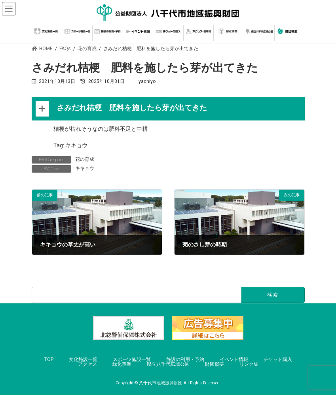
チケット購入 (278, 359)
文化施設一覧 (83, 359)
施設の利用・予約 (185, 359)
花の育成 (84, 159)
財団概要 (214, 364)
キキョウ (84, 168)
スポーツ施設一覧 (132, 359)
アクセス (87, 364)
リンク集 (248, 364)
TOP (48, 359)
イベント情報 (234, 359)
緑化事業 (121, 364)
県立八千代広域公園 (168, 364)
